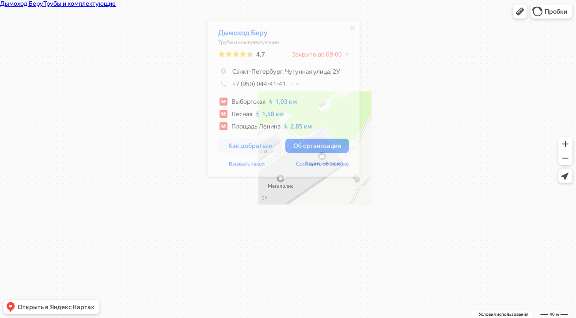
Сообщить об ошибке (322, 166)
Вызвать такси (247, 166)
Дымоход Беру (243, 35)
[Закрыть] (352, 30)
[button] (520, 11)
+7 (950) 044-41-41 (252, 86)
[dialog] (284, 100)
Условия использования (503, 314)
